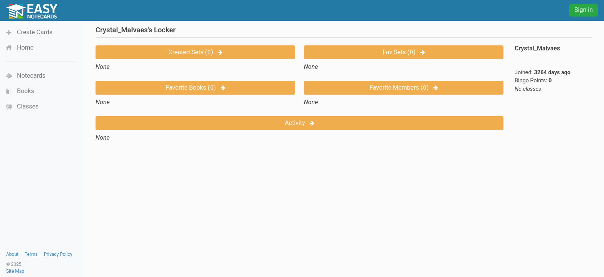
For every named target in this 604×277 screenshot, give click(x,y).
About (12, 254)
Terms (31, 254)
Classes (28, 106)
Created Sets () (195, 52)
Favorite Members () (403, 87)
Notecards (31, 75)
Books (25, 91)
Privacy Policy (58, 254)
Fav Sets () (403, 52)
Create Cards (34, 32)
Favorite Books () (195, 87)
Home (25, 47)
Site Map (15, 271)
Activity (299, 123)
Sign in (583, 9)
